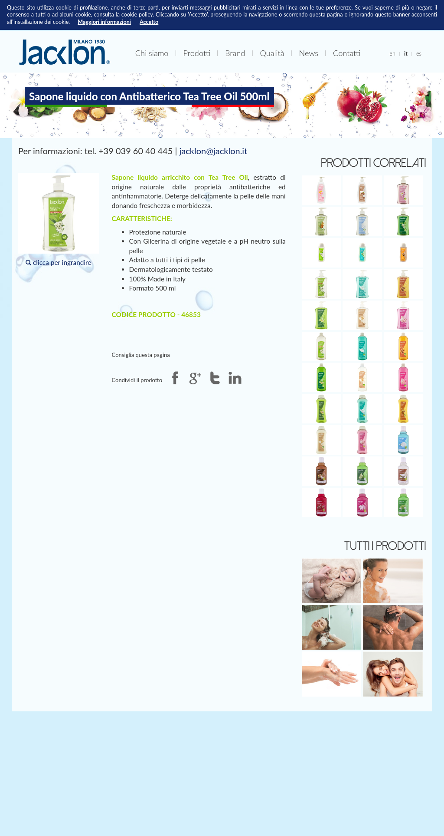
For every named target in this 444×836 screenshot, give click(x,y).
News (308, 53)
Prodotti (196, 53)
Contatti (346, 53)
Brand (235, 53)
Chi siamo (152, 53)
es (418, 53)
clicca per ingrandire (58, 219)
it (406, 53)
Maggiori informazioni (104, 22)
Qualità (272, 53)
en (392, 53)
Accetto (149, 22)
